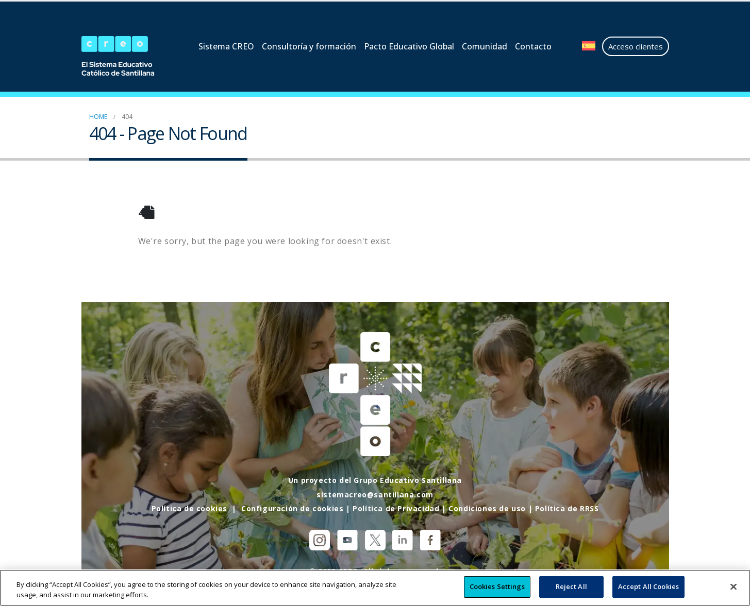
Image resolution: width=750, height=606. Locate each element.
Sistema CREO (226, 46)
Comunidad (484, 46)
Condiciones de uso (487, 508)
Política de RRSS (567, 508)
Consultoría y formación (309, 46)
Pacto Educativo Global (409, 46)
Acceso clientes (635, 46)
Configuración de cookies (292, 508)
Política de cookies (189, 508)
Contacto (533, 46)
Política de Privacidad (396, 508)
